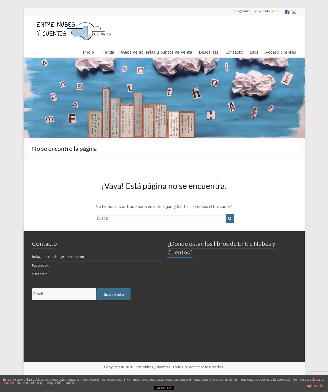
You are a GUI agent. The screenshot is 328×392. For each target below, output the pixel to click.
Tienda (107, 51)
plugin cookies (315, 386)
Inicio (88, 51)
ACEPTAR (164, 388)
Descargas (209, 51)
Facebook (40, 266)
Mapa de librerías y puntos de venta (156, 51)
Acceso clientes (280, 51)
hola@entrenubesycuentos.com (58, 257)
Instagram (40, 274)
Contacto (234, 51)
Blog (254, 51)
